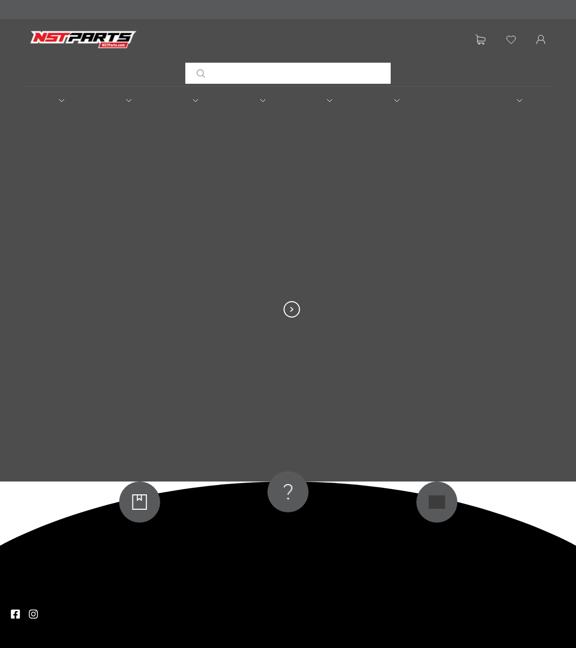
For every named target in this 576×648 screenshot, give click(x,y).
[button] (59, 100)
